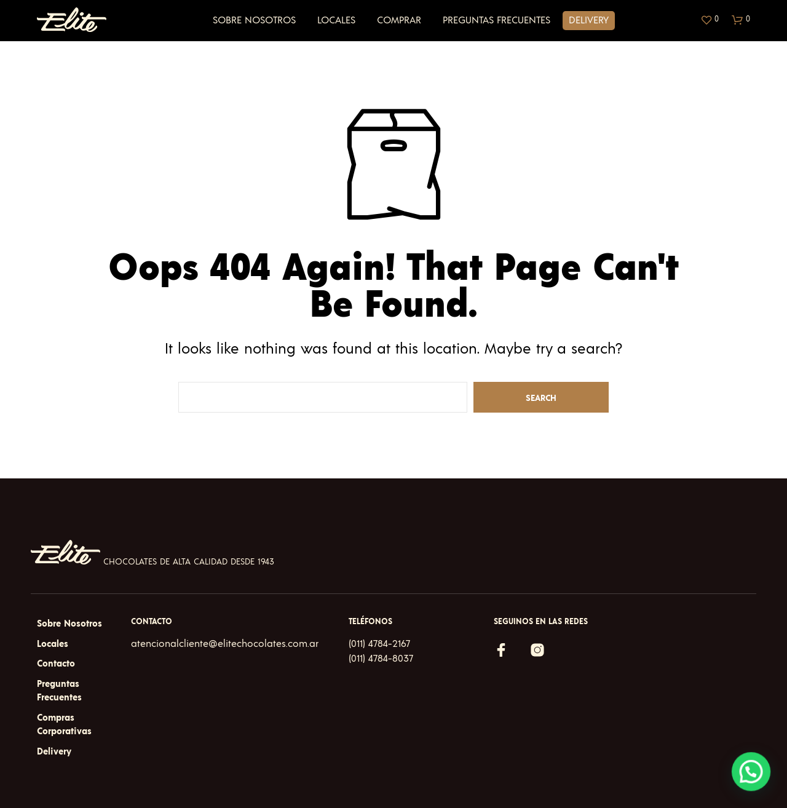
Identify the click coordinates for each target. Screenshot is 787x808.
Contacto (56, 663)
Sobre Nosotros (254, 20)
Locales (336, 20)
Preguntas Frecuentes (496, 20)
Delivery (589, 20)
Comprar (399, 20)
